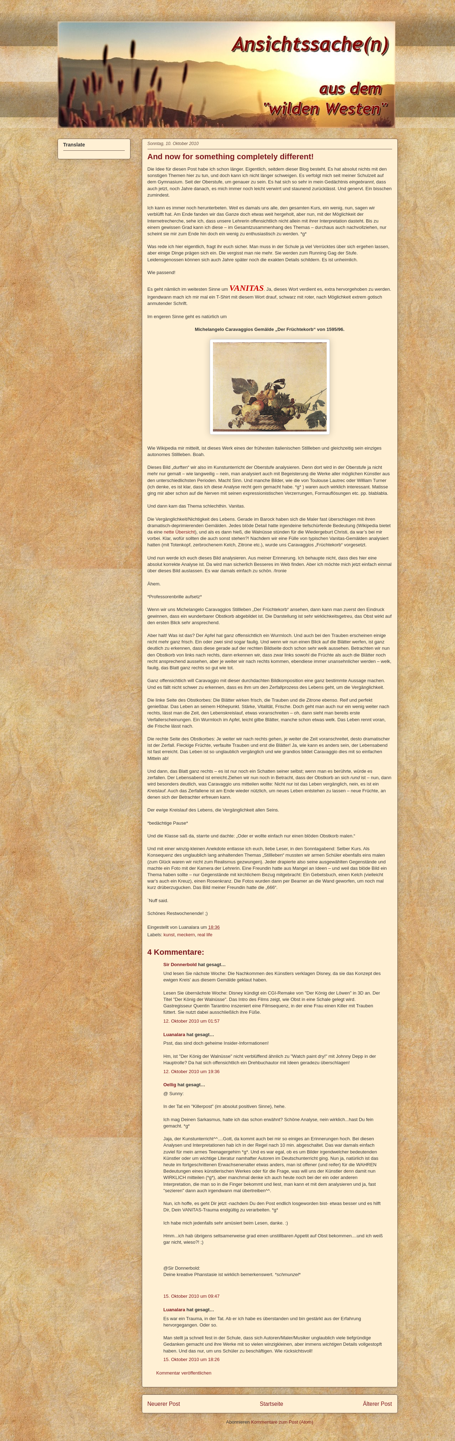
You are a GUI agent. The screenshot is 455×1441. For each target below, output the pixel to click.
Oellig (170, 1084)
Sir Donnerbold (180, 964)
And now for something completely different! (231, 156)
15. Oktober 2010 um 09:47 (192, 1296)
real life (204, 934)
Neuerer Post (164, 1404)
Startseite (271, 1404)
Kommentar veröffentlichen (184, 1373)
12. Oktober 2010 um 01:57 (192, 1021)
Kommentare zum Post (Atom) (282, 1422)
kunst (169, 934)
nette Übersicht (179, 532)
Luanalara (174, 1034)
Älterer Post (377, 1404)
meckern (186, 934)
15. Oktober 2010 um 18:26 (192, 1359)
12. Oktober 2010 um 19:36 (192, 1071)
